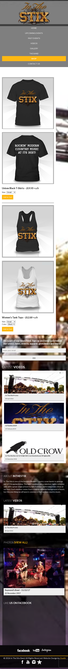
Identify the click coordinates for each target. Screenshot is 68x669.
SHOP (34, 59)
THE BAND (33, 53)
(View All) (20, 542)
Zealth (63, 658)
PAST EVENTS (34, 38)
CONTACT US (34, 64)
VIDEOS (34, 43)
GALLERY (34, 48)
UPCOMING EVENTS (34, 33)
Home (34, 28)
